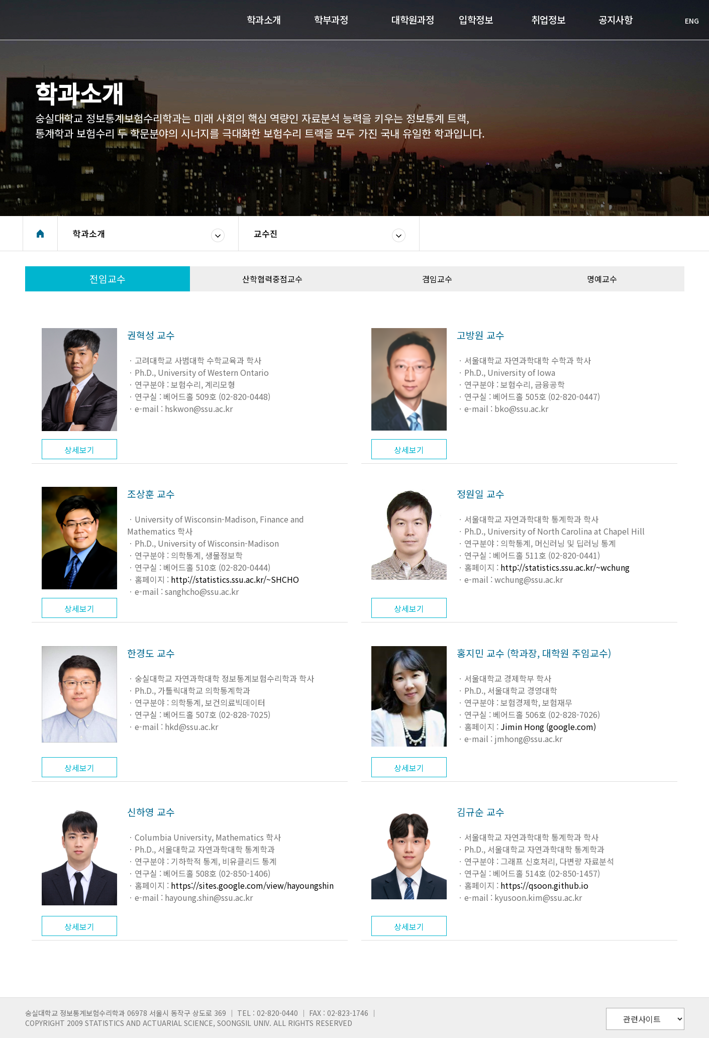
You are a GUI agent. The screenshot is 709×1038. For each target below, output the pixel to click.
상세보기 (79, 450)
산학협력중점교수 (272, 279)
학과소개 (89, 233)
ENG (687, 21)
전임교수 (107, 279)
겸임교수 (437, 279)
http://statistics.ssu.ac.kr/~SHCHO (235, 579)
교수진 (266, 233)
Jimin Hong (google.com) (548, 726)
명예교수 (602, 279)
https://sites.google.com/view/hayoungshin (252, 885)
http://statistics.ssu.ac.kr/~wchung (565, 567)
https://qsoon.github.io (544, 885)
